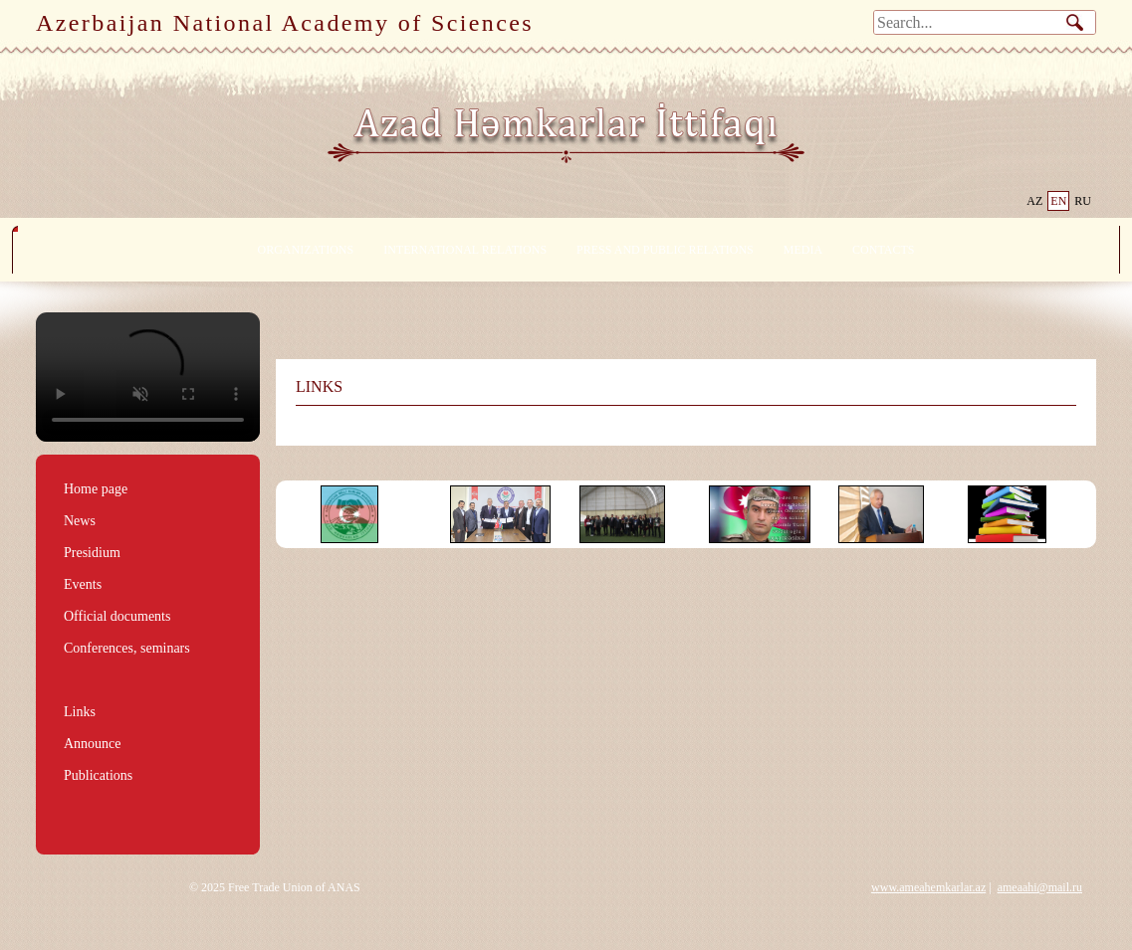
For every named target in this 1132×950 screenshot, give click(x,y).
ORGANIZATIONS (306, 250)
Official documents (117, 616)
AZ (1034, 201)
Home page (95, 488)
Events (83, 584)
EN (1058, 201)
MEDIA (803, 250)
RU (1082, 201)
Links (80, 711)
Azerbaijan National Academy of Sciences (285, 23)
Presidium (92, 552)
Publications (98, 775)
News (80, 520)
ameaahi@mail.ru (1040, 887)
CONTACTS (883, 250)
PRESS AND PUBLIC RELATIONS (665, 250)
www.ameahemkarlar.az (928, 887)
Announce (92, 743)
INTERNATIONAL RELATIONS (465, 250)
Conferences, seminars (127, 648)
